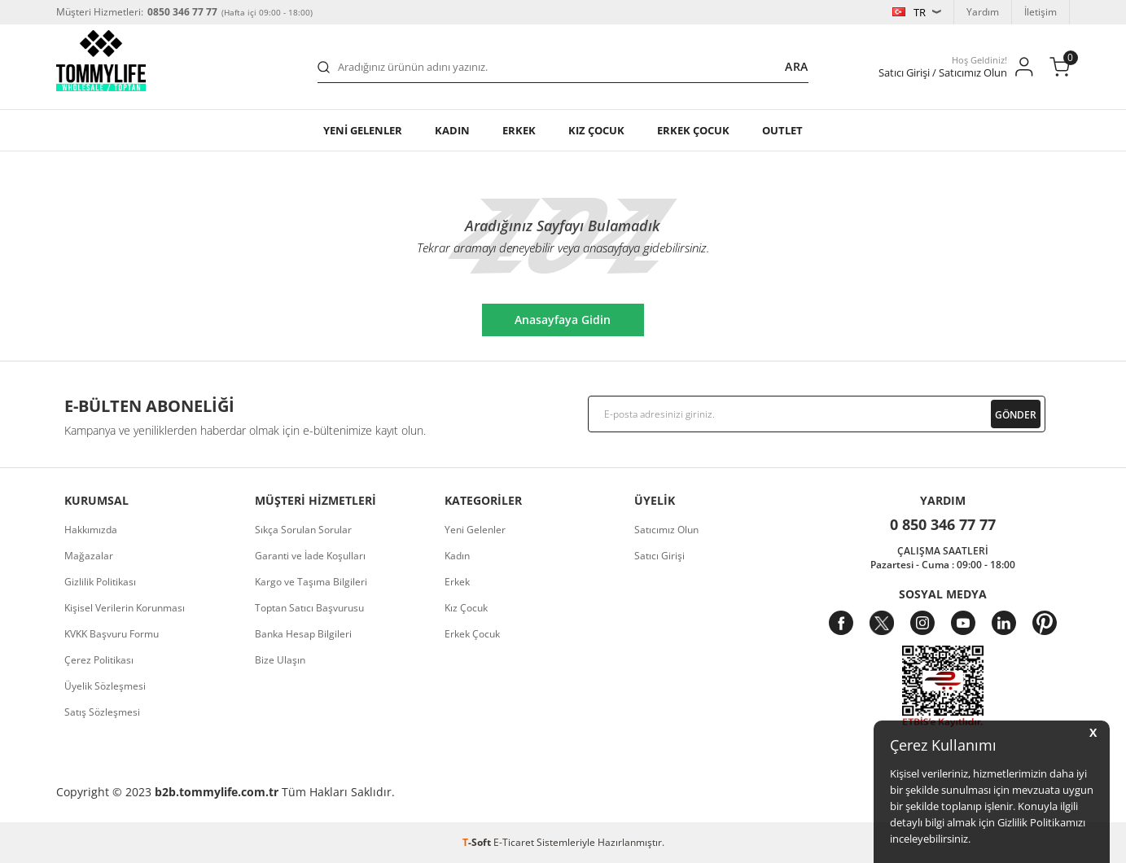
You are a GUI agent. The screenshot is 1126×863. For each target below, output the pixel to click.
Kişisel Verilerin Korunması (124, 608)
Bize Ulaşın (280, 660)
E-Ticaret (513, 842)
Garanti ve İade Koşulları (310, 556)
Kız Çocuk (466, 608)
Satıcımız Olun (666, 530)
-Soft (477, 842)
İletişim (1040, 12)
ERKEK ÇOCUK (693, 130)
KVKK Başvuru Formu (111, 634)
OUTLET (782, 130)
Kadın (452, 130)
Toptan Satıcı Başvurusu (309, 608)
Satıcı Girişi (659, 556)
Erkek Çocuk (472, 634)
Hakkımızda (90, 530)
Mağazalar (88, 556)
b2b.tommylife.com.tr (216, 791)
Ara (796, 66)
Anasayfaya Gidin (563, 319)
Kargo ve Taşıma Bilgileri (311, 582)
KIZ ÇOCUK (596, 130)
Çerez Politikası (99, 660)
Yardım (982, 12)
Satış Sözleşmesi (102, 712)
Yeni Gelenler (475, 530)
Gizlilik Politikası (100, 582)
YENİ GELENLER (362, 130)
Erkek (519, 130)
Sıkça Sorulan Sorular (303, 530)
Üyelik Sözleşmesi (105, 686)
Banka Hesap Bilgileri (303, 634)
